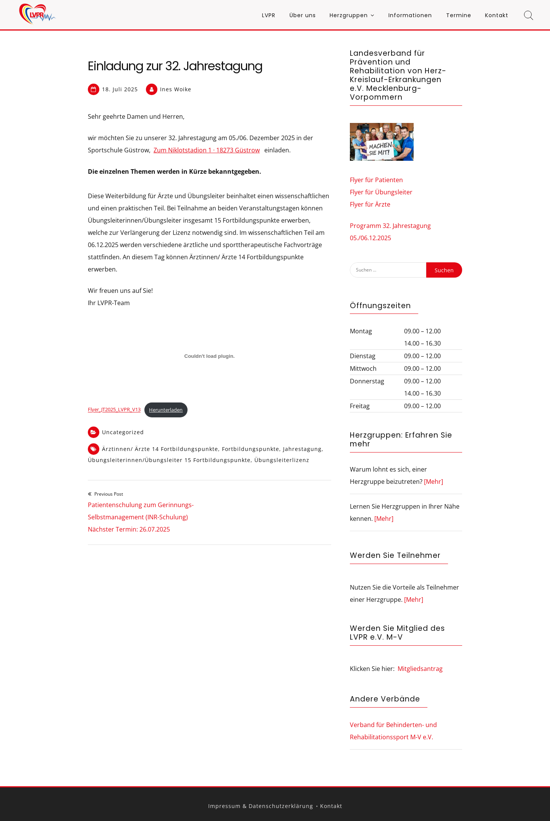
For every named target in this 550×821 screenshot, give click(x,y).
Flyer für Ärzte (370, 204)
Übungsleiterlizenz (281, 460)
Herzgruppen (349, 15)
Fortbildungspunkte (250, 449)
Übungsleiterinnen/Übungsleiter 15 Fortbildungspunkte (169, 460)
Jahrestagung (302, 449)
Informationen (410, 15)
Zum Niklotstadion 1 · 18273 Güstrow (207, 150)
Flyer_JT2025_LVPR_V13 (114, 409)
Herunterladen (166, 409)
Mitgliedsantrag (420, 668)
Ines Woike (175, 89)
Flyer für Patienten (376, 180)
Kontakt (496, 15)
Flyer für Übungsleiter (381, 192)
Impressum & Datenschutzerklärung (260, 806)
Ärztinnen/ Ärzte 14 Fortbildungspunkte (160, 449)
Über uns (303, 15)
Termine (458, 15)
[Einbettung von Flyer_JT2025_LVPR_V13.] (209, 356)
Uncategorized (123, 432)
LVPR (268, 15)
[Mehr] (433, 481)
